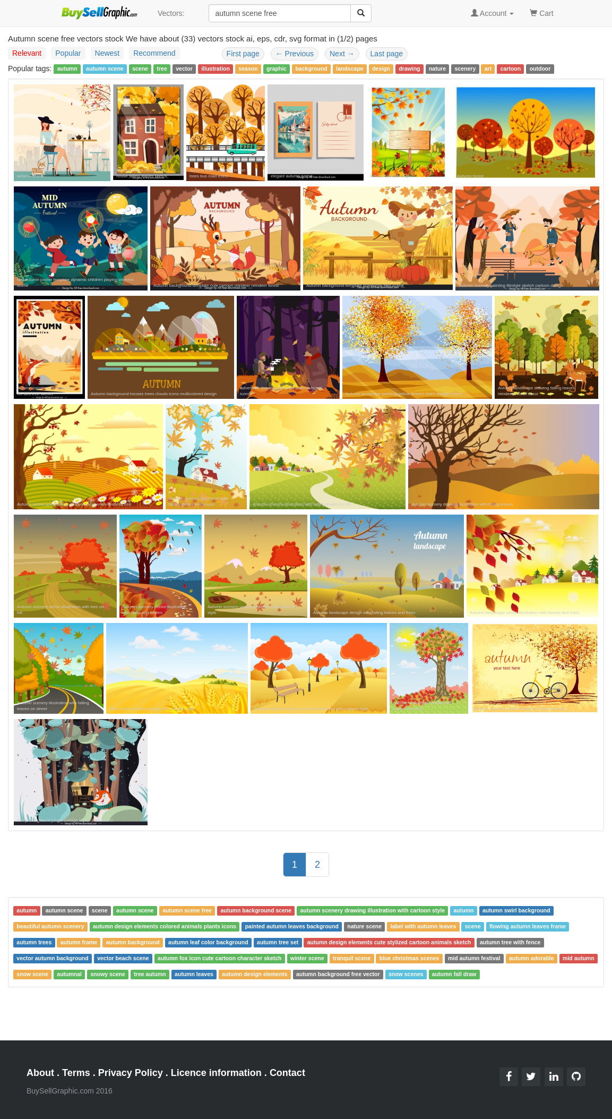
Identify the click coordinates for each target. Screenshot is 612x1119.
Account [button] (492, 13)
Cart (541, 12)
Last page (386, 53)
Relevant (26, 53)
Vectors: (171, 13)
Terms (76, 1072)
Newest (107, 53)
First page (243, 53)
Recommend (154, 53)
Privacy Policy (130, 1072)
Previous (294, 53)
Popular (68, 53)
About (40, 1072)
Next (342, 53)
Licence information (216, 1072)
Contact (287, 1072)
